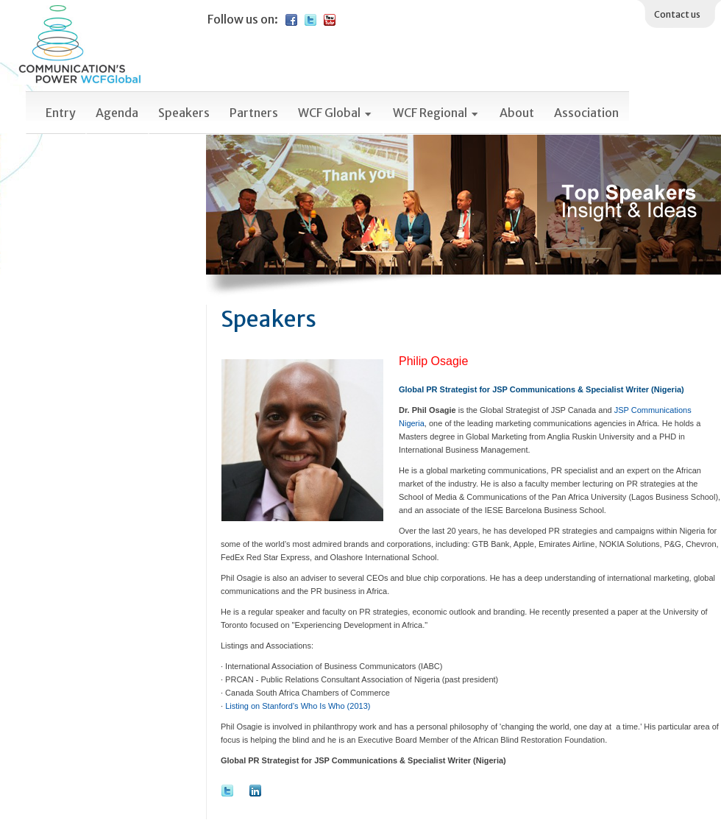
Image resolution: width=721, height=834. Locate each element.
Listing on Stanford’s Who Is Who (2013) (297, 706)
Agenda (117, 112)
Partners (254, 112)
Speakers (184, 112)
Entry (61, 112)
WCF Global (335, 112)
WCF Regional (436, 112)
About (517, 112)
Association (586, 112)
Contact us (677, 14)
